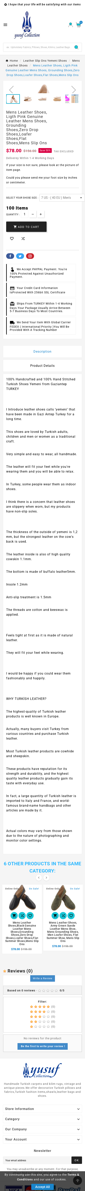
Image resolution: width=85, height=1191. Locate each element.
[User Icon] (70, 25)
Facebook (10, 256)
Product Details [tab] (42, 366)
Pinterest (30, 256)
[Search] (37, 47)
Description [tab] (42, 351)
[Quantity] (24, 214)
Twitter (20, 256)
